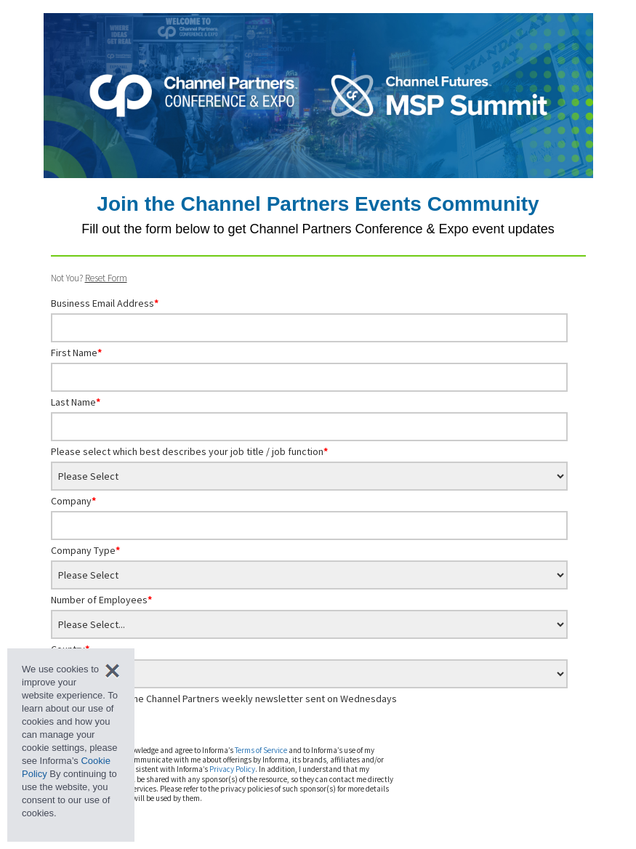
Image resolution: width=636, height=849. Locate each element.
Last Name (75, 402)
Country (70, 649)
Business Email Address (104, 303)
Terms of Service (261, 750)
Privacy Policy (232, 769)
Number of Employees (101, 599)
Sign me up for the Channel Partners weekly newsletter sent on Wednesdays (230, 698)
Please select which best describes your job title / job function (189, 451)
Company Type (85, 550)
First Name (76, 352)
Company (73, 500)
